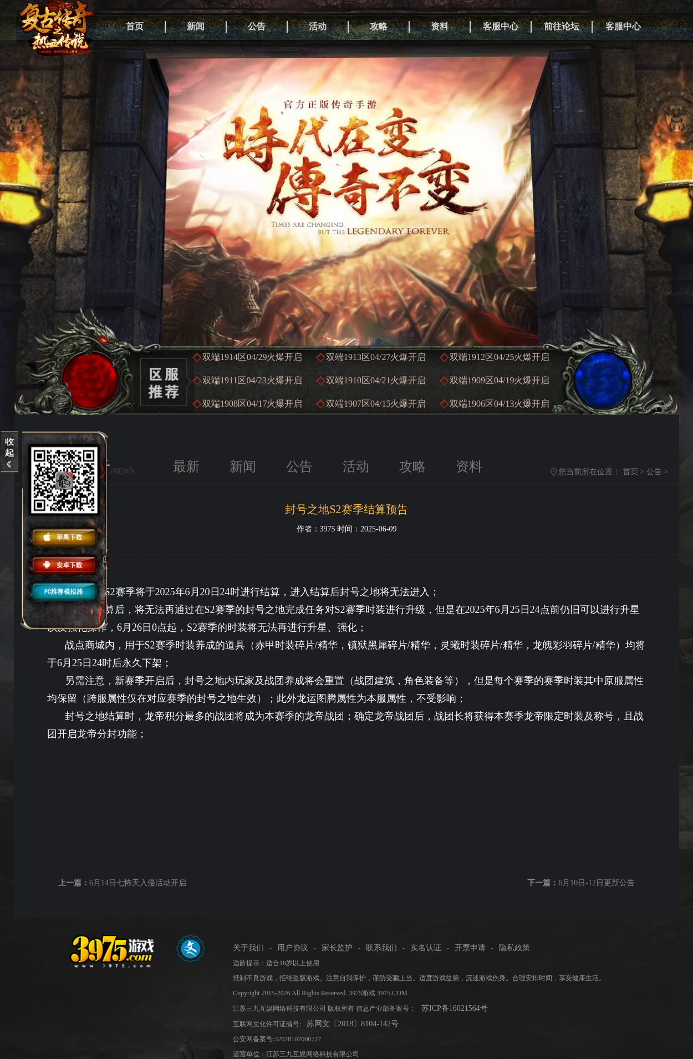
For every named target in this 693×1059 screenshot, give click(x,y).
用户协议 (292, 948)
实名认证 (425, 948)
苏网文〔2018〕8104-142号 (353, 1024)
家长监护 (337, 948)
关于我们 (248, 948)
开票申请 (470, 948)
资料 (440, 26)
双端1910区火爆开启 (376, 380)
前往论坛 (561, 26)
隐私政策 (514, 948)
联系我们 (381, 948)
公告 (257, 26)
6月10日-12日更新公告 (596, 883)
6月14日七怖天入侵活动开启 (137, 883)
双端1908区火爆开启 (252, 403)
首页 (135, 26)
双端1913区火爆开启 (376, 357)
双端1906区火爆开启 (499, 403)
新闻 (196, 26)
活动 (318, 26)
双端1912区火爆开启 (499, 357)
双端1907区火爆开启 (376, 403)
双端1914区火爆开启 (252, 357)
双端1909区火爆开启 (499, 380)
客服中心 (500, 26)
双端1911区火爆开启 (252, 380)
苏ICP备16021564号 (454, 1008)
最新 (186, 466)
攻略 (379, 26)
